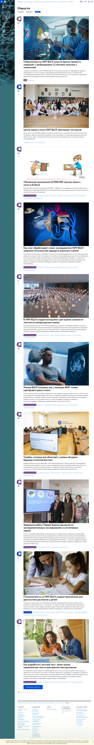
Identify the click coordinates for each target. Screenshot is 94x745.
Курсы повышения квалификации (36, 720)
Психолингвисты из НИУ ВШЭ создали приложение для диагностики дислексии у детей (53, 598)
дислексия (71, 612)
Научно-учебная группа (6, 23)
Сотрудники (21, 12)
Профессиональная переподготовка (36, 723)
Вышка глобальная (55, 335)
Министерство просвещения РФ (80, 713)
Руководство (20, 712)
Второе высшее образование (35, 713)
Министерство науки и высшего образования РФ (82, 709)
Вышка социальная (69, 195)
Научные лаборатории (52, 709)
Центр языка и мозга (40, 142)
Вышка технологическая (80, 195)
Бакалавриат (34, 709)
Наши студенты (6, 26)
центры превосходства (29, 270)
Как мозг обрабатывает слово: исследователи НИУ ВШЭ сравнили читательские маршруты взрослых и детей (53, 249)
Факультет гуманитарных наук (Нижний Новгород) (43, 702)
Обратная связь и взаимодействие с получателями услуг (36, 735)
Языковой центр (35, 729)
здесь (82, 740)
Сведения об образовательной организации (21, 716)
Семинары (4, 34)
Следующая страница (33, 687)
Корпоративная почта (66, 710)
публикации (39, 267)
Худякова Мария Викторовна (5, 51)
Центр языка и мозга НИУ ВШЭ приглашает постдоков (53, 129)
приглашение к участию (29, 142)
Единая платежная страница (23, 729)
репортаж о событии (55, 472)
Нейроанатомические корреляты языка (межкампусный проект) (7, 17)
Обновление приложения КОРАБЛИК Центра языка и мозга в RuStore (52, 183)
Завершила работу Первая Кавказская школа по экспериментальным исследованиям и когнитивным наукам (51, 527)
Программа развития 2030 (81, 612)
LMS (62, 712)
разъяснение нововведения (57, 195)
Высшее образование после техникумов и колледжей (38, 717)
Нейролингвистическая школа (7, 43)
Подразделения (21, 719)
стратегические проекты (29, 615)
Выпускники (34, 731)
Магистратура (35, 711)
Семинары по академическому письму (6, 38)
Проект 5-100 (79, 722)
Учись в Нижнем (79, 724)
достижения (31, 80)
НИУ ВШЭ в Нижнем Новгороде (25, 702)
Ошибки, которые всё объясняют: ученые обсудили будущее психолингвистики (51, 458)
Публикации (29, 12)
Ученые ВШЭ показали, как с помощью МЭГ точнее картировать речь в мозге (51, 389)
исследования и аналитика (43, 195)
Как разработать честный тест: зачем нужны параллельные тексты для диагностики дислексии (50, 666)
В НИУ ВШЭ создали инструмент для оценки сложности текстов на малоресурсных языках (53, 321)
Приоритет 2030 (28, 198)
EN (82, 1)
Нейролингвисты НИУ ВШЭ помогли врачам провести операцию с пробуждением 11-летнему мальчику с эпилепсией (52, 64)
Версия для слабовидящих (23, 721)
